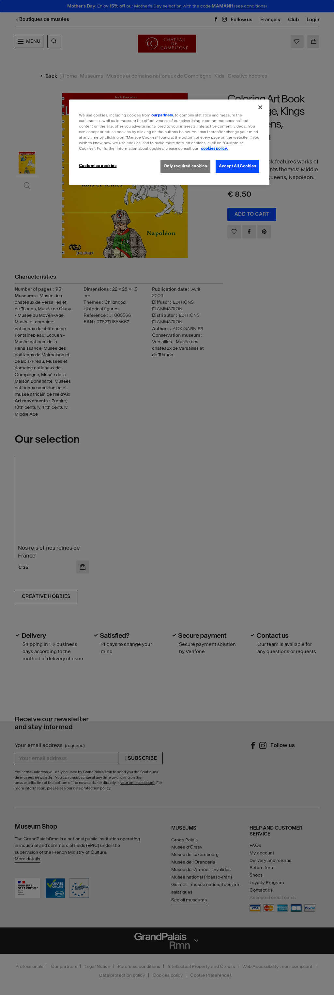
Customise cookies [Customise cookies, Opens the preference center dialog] (98, 166)
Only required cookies (185, 166)
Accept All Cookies (237, 166)
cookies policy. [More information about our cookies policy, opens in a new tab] (214, 148)
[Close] (260, 107)
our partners (162, 115)
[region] (169, 142)
